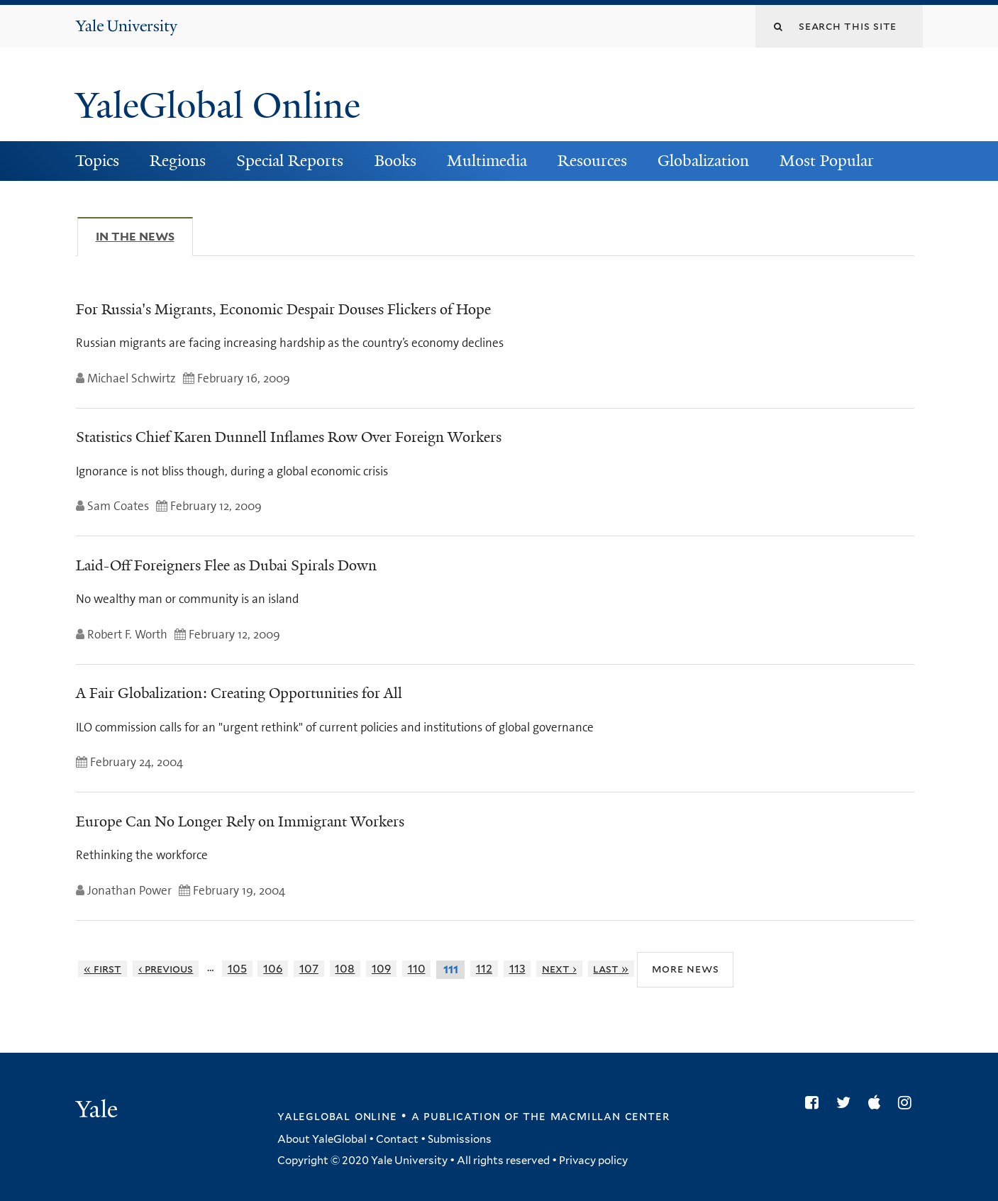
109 (381, 968)
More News (685, 968)
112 (484, 968)
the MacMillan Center (596, 1116)
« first (102, 968)
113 (517, 968)
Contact (397, 1139)
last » (610, 968)
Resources (592, 160)
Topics (97, 160)
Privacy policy (593, 1160)
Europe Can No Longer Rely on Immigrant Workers (240, 821)
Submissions (460, 1139)
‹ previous (166, 968)
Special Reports (289, 160)
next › (559, 968)
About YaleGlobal (322, 1139)
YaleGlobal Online (217, 105)
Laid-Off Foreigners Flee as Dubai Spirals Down (226, 565)
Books (395, 160)
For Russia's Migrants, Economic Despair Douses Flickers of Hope (283, 309)
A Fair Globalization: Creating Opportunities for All (239, 693)
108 (345, 968)
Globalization (703, 160)
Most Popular (827, 160)
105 (237, 968)
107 (308, 968)
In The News (144, 236)
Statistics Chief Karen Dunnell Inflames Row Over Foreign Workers (288, 437)
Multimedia (487, 160)
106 (272, 968)
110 (417, 968)
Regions (178, 160)
